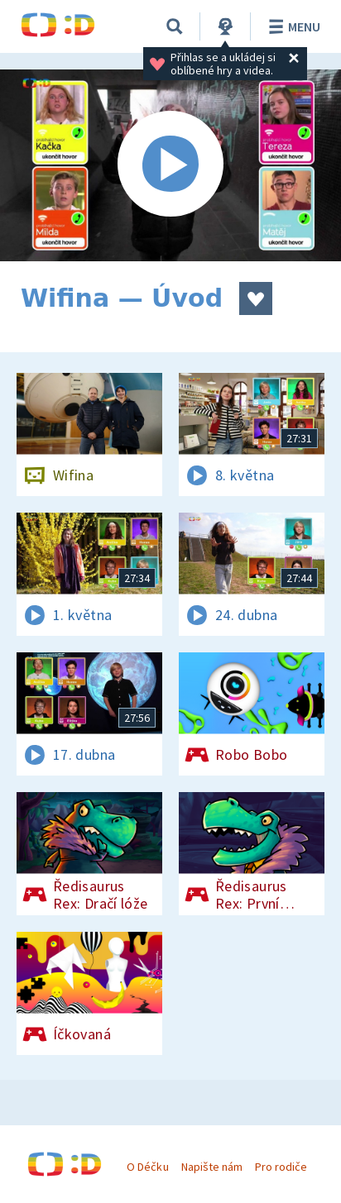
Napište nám (212, 1166)
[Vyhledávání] (174, 26)
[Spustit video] (170, 165)
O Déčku (147, 1166)
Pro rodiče (281, 1166)
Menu (291, 26)
